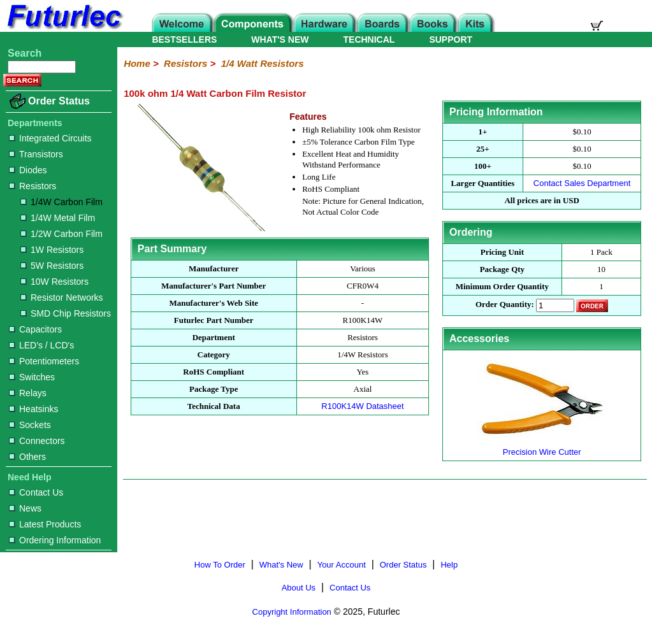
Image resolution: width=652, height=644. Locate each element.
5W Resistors (51, 266)
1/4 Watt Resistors (262, 63)
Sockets (30, 425)
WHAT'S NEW (279, 39)
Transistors (36, 154)
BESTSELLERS (184, 39)
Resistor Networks (61, 297)
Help (449, 564)
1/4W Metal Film (57, 218)
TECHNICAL (369, 39)
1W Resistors (51, 250)
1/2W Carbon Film (61, 234)
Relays (28, 393)
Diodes (28, 170)
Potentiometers (44, 361)
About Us (298, 587)
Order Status (59, 101)
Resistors (32, 186)
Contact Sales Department (581, 183)
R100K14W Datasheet (362, 406)
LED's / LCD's (41, 345)
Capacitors (35, 329)
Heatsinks (33, 409)
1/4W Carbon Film (61, 202)
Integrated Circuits (50, 138)
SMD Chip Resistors (65, 313)
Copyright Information (291, 612)
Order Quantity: (504, 305)
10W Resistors (54, 281)
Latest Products (45, 524)
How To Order (219, 564)
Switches (32, 377)
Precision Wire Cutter (541, 447)
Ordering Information (55, 540)
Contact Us (36, 492)
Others (27, 457)
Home (137, 63)
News (25, 508)
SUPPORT (450, 39)
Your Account (341, 564)
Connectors (37, 441)
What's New (281, 564)
